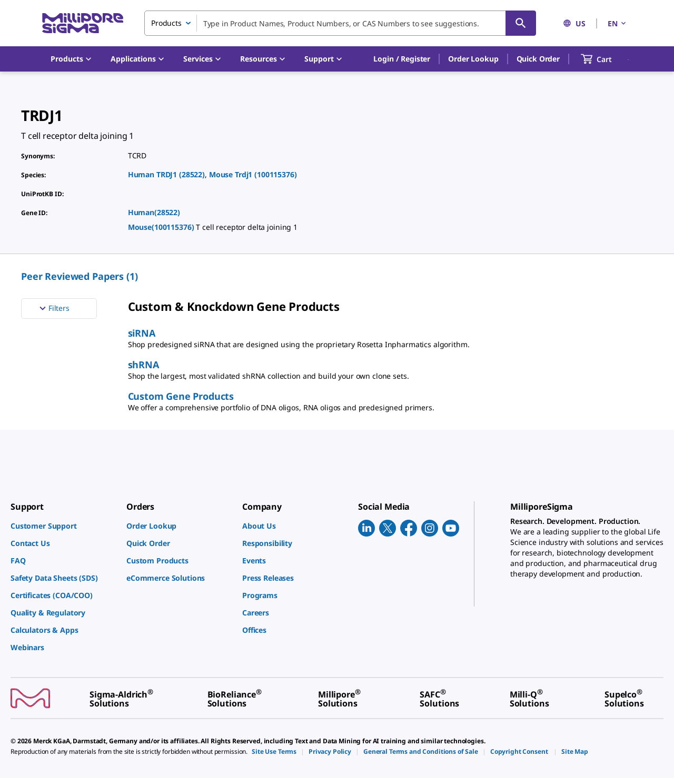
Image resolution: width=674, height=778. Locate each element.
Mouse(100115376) (162, 227)
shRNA (143, 364)
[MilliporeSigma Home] (82, 23)
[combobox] (340, 23)
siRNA (141, 333)
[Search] (521, 23)
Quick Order (538, 59)
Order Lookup (473, 59)
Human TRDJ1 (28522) (166, 174)
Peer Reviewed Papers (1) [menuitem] (79, 276)
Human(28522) (154, 212)
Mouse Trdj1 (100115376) (253, 174)
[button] (401, 59)
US (574, 23)
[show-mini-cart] (606, 59)
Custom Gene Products (181, 396)
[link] (63, 525)
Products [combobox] (166, 23)
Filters (53, 308)
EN (618, 23)
